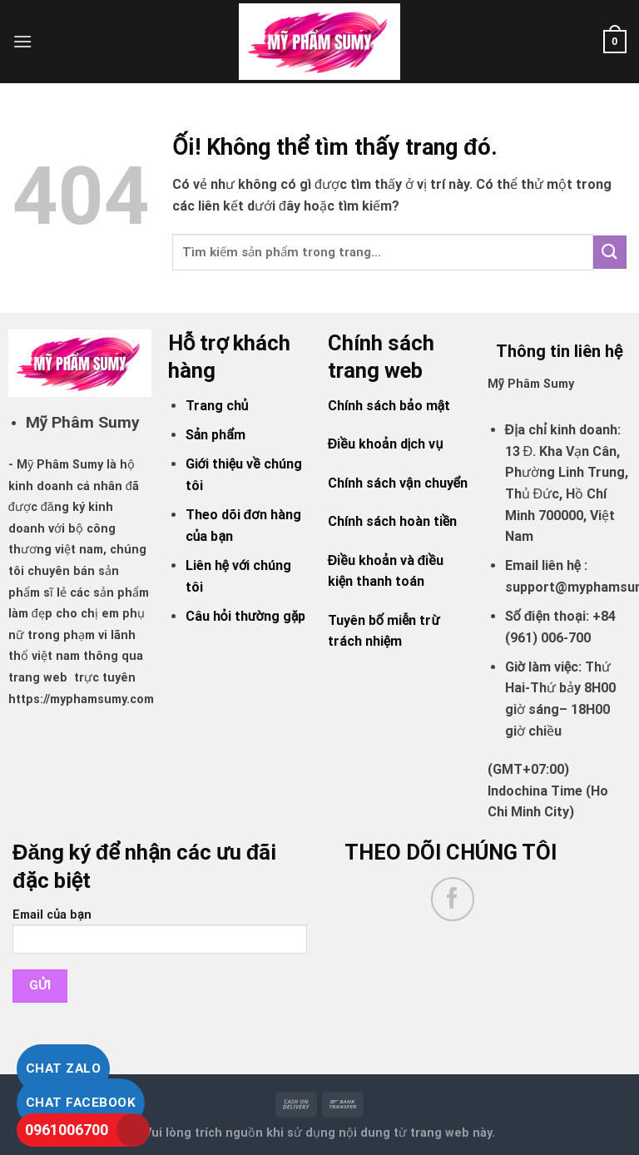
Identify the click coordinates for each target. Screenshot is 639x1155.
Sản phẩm (215, 435)
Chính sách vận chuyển (398, 483)
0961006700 (66, 1129)
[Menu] (22, 41)
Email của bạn (159, 936)
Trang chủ (217, 406)
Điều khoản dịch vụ (385, 444)
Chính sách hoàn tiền (392, 521)
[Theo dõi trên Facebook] (453, 899)
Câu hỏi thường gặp (246, 616)
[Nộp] (610, 251)
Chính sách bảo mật (389, 406)
